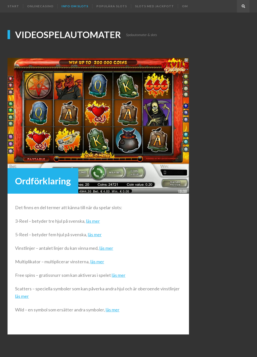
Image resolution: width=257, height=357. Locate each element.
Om (185, 6)
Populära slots (111, 6)
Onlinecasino (40, 6)
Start (13, 6)
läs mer (93, 221)
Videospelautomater (68, 34)
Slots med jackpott (154, 6)
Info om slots (74, 6)
